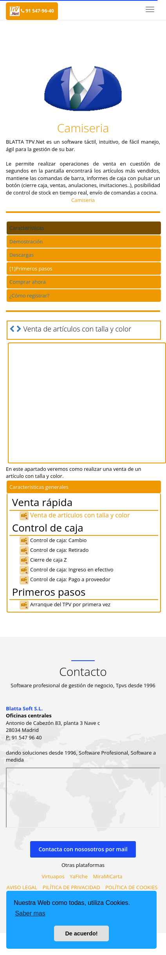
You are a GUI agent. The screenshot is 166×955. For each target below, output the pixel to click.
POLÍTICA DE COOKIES (131, 887)
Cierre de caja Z (43, 559)
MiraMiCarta (107, 876)
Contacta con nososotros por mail (82, 849)
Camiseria (83, 200)
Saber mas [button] (30, 913)
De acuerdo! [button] (81, 933)
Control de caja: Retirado (53, 549)
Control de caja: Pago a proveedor (64, 579)
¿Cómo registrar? (29, 295)
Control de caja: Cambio (53, 540)
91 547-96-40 (37, 10)
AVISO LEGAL (22, 887)
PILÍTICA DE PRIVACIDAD (71, 887)
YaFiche (79, 876)
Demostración (26, 241)
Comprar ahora (27, 281)
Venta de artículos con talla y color (74, 515)
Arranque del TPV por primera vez (64, 604)
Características (26, 227)
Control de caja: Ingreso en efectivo (66, 569)
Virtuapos (53, 876)
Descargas (21, 254)
